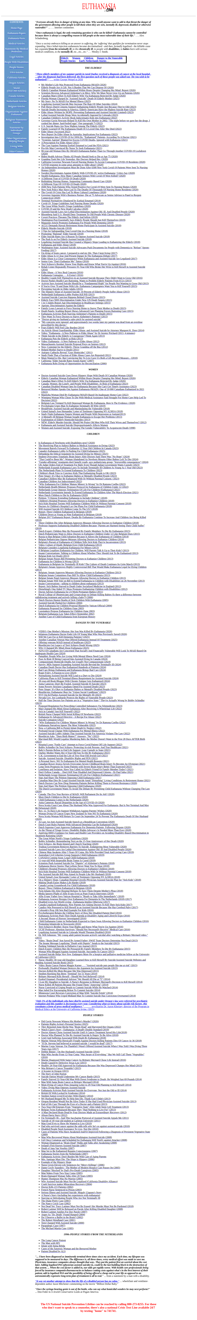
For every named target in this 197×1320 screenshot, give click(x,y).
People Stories (68, 60)
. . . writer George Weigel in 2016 (93, 77)
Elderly (65, 58)
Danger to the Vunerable (109, 58)
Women (76, 58)
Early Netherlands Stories (92, 60)
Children (88, 58)
